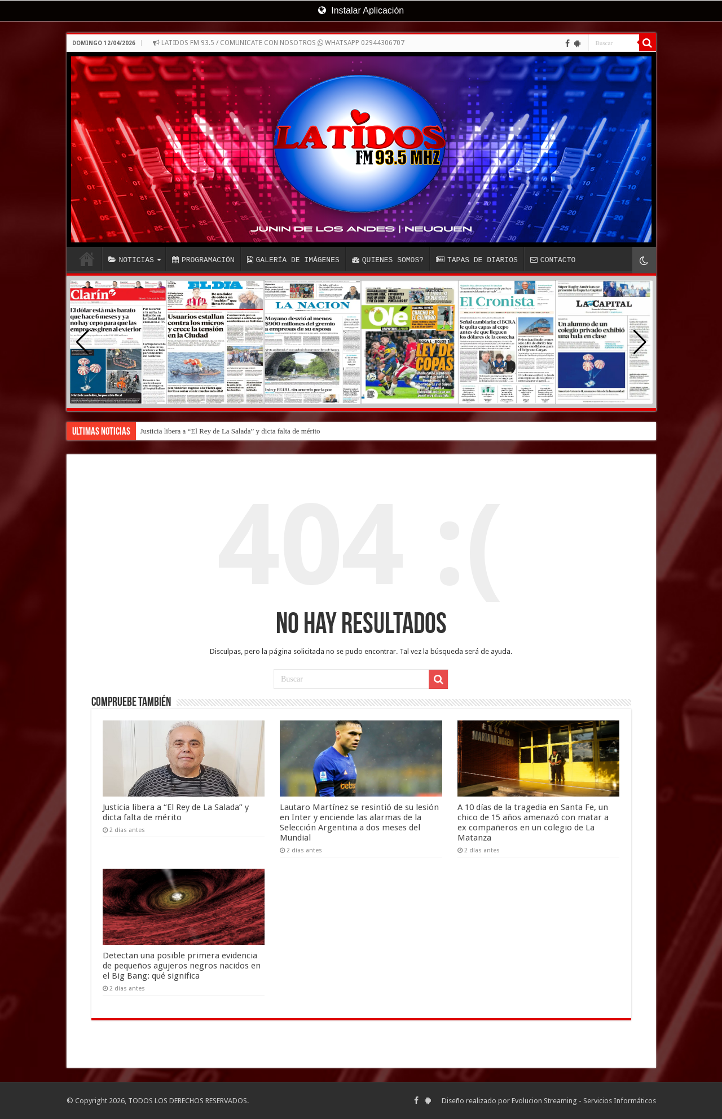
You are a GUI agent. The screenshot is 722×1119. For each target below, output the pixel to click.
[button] (640, 342)
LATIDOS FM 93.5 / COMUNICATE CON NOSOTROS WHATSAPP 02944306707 (278, 43)
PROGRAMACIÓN (203, 260)
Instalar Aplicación (361, 10)
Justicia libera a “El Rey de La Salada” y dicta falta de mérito (230, 431)
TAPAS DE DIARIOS (477, 260)
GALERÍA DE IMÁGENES (293, 260)
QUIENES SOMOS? (388, 260)
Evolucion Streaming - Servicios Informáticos (584, 1100)
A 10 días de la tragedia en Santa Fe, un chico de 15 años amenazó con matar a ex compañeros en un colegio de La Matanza (533, 822)
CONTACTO (552, 260)
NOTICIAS (131, 260)
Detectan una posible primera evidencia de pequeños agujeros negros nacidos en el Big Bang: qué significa (182, 965)
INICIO (87, 259)
